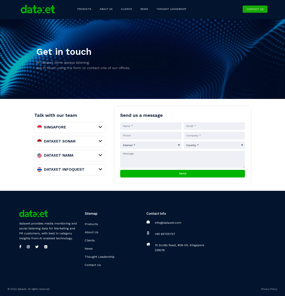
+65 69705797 (165, 234)
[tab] (69, 127)
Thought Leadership (99, 257)
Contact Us (255, 9)
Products (91, 224)
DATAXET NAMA (55, 155)
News (89, 248)
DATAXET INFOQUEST (60, 169)
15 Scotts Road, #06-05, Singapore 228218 (179, 247)
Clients (90, 240)
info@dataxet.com (168, 222)
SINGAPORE (51, 127)
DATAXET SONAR (56, 141)
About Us (91, 232)
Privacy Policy (269, 289)
